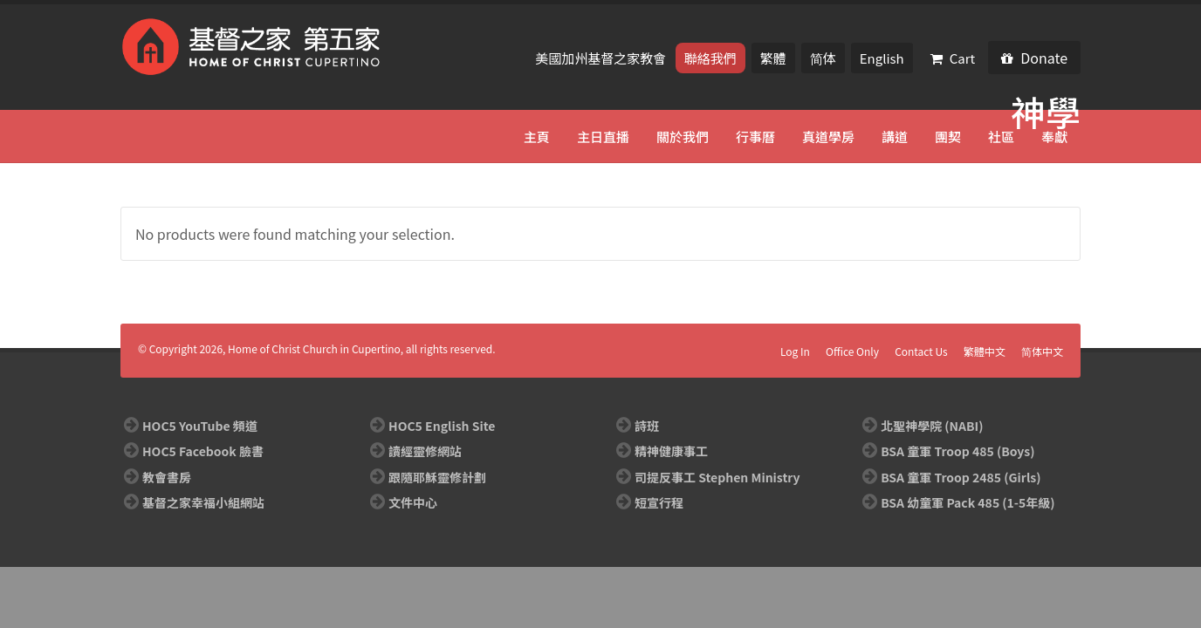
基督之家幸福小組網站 (203, 502)
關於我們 (682, 136)
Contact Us (921, 351)
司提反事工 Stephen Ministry (717, 477)
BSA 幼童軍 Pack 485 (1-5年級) (967, 502)
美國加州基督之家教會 (602, 58)
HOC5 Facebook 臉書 (203, 451)
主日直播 (603, 136)
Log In (795, 351)
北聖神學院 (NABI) (932, 425)
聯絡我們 (710, 58)
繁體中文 (984, 351)
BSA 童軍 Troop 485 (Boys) (957, 451)
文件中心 (412, 502)
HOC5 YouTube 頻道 (199, 425)
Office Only (852, 351)
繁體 (773, 58)
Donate (1034, 57)
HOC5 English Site (441, 425)
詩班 (647, 425)
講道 (895, 136)
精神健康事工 (671, 451)
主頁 (537, 136)
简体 (823, 58)
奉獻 (1054, 136)
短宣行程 (659, 502)
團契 (948, 136)
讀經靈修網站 (425, 451)
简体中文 (1042, 351)
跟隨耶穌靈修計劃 (437, 477)
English (882, 58)
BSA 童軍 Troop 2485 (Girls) (960, 477)
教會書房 (166, 477)
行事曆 (755, 136)
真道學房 (828, 136)
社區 (1001, 136)
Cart (953, 58)
